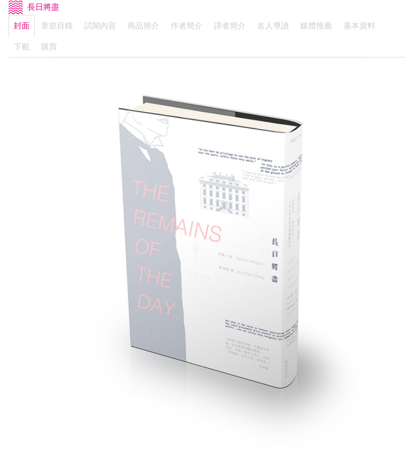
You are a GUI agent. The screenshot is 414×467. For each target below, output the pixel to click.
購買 (49, 46)
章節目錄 (57, 25)
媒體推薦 (316, 25)
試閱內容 (100, 25)
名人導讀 (273, 25)
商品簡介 (143, 25)
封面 (22, 25)
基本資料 (359, 25)
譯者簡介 (230, 25)
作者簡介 (186, 25)
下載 (22, 46)
